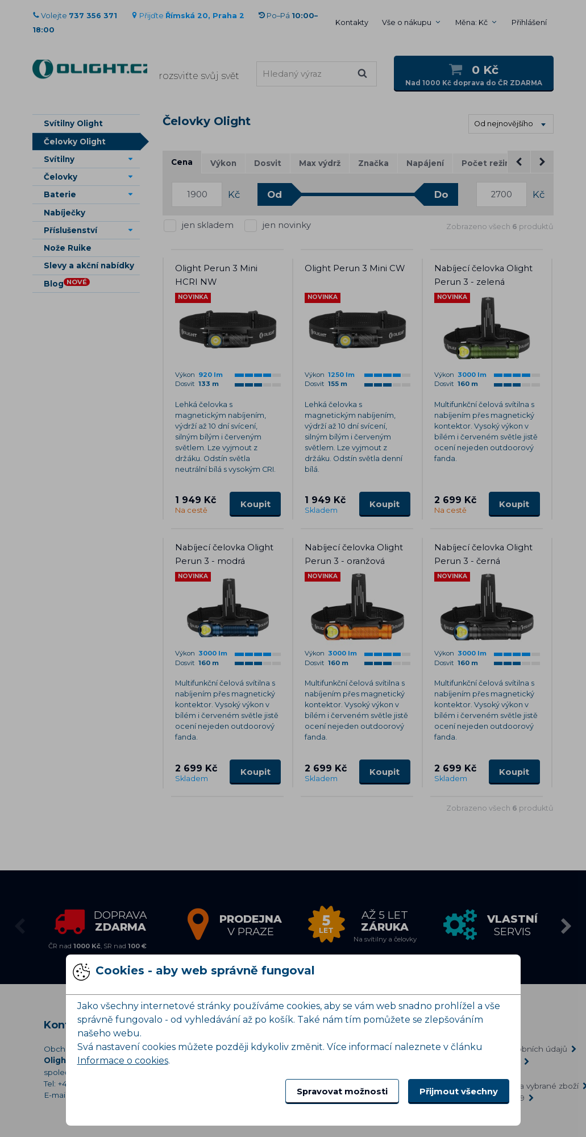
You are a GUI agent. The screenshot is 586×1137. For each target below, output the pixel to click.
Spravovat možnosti (342, 1091)
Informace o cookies (122, 1060)
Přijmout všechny (458, 1091)
